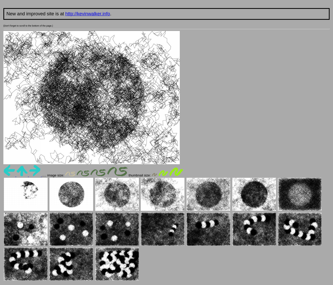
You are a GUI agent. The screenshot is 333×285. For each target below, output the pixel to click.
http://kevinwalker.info (87, 13)
